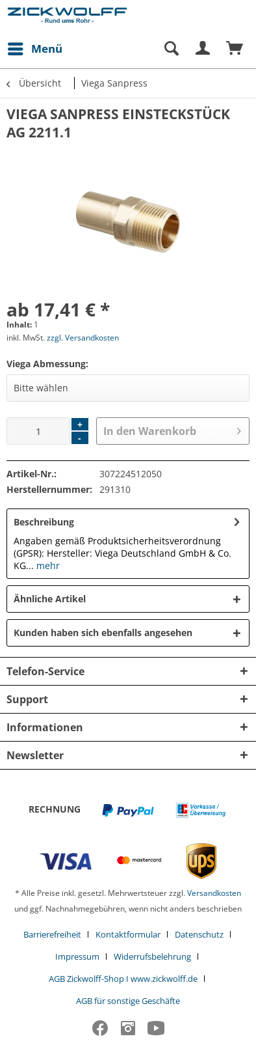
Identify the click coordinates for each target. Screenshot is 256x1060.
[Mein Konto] (203, 49)
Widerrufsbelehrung (152, 956)
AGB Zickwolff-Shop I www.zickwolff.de (123, 978)
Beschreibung (44, 522)
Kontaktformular (128, 934)
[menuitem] (34, 49)
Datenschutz (199, 934)
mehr (47, 565)
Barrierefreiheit (52, 934)
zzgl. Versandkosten (83, 337)
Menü (35, 47)
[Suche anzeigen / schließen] (171, 49)
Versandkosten (214, 893)
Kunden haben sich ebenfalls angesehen (103, 632)
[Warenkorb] (235, 49)
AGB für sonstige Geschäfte (128, 1001)
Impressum (77, 956)
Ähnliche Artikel (50, 599)
